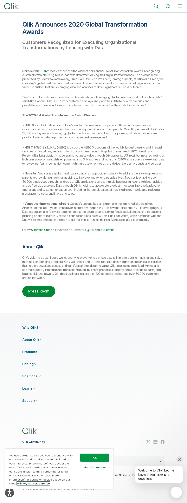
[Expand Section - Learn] (28, 389)
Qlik (45, 71)
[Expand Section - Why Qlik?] (32, 328)
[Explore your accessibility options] (9, 492)
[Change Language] (168, 6)
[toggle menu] (180, 6)
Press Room (39, 291)
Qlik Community (33, 442)
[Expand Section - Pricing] (29, 364)
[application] (176, 492)
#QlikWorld (108, 230)
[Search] (156, 6)
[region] (59, 469)
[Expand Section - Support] (30, 401)
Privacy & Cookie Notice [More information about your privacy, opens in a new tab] (33, 483)
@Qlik (90, 230)
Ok (95, 457)
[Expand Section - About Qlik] (32, 340)
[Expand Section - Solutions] (31, 376)
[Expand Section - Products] (31, 352)
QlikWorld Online (41, 230)
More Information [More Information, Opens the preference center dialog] (95, 467)
